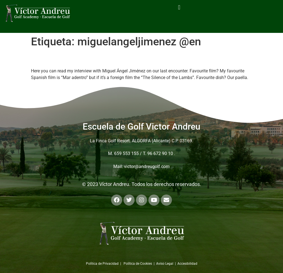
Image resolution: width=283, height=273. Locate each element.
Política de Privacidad (102, 264)
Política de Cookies (138, 264)
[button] (179, 7)
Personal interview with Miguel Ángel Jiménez (122, 58)
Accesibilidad (187, 264)
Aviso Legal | (166, 264)
